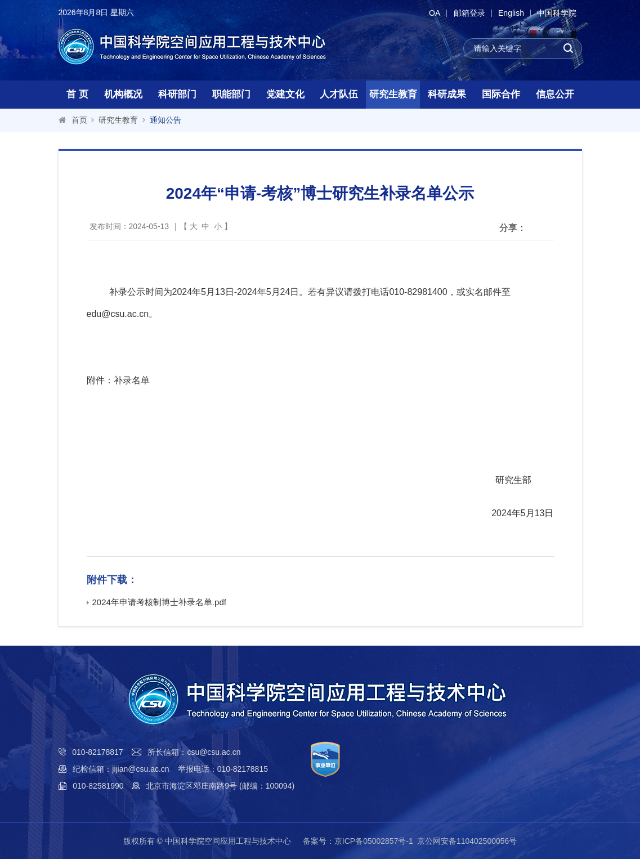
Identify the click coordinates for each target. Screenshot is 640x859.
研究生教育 (393, 94)
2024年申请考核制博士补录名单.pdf (156, 602)
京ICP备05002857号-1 (373, 840)
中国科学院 (556, 13)
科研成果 (447, 94)
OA (431, 13)
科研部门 (177, 94)
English (510, 13)
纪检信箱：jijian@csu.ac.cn (121, 768)
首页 (79, 119)
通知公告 (165, 119)
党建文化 (285, 94)
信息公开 (555, 94)
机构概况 (123, 94)
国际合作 (501, 94)
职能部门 (231, 94)
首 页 (77, 94)
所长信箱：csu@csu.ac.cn (193, 752)
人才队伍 (339, 94)
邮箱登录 (467, 13)
